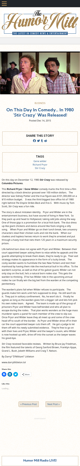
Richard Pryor (40, 164)
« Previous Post (28, 404)
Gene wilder (39, 161)
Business (40, 103)
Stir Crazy (40, 168)
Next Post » (53, 404)
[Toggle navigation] (4, 3)
